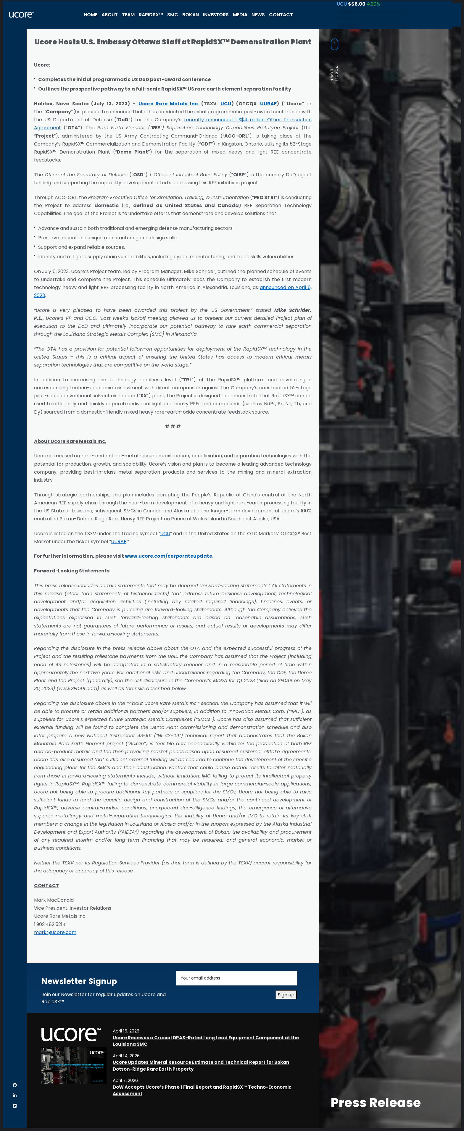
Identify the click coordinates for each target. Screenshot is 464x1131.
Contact (281, 14)
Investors (216, 14)
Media (240, 14)
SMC (172, 14)
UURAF (118, 541)
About (110, 14)
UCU (165, 533)
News (258, 14)
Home (90, 14)
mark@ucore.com (55, 932)
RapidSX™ (151, 14)
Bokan (190, 14)
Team (128, 14)
